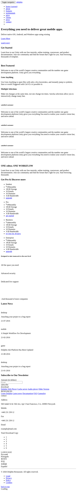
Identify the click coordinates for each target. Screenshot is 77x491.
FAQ (35, 393)
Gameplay (42, 393)
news (8, 20)
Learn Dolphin (6, 393)
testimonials (10, 13)
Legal (8, 476)
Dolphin (4, 389)
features (9, 11)
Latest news (17, 393)
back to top (5, 487)
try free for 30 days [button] (13, 234)
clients (8, 17)
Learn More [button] (5, 39)
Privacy (9, 478)
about (8, 9)
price (8, 15)
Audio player (33, 389)
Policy (8, 480)
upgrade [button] (9, 198)
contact (8, 22)
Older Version (43, 389)
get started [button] (10, 216)
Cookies (9, 482)
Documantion (28, 393)
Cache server (22, 389)
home (11, 6)
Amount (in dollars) (8, 380)
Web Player (12, 389)
